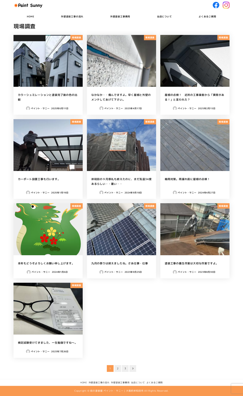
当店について (138, 382)
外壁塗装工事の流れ (99, 382)
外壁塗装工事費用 (120, 382)
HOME (83, 382)
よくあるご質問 (154, 382)
